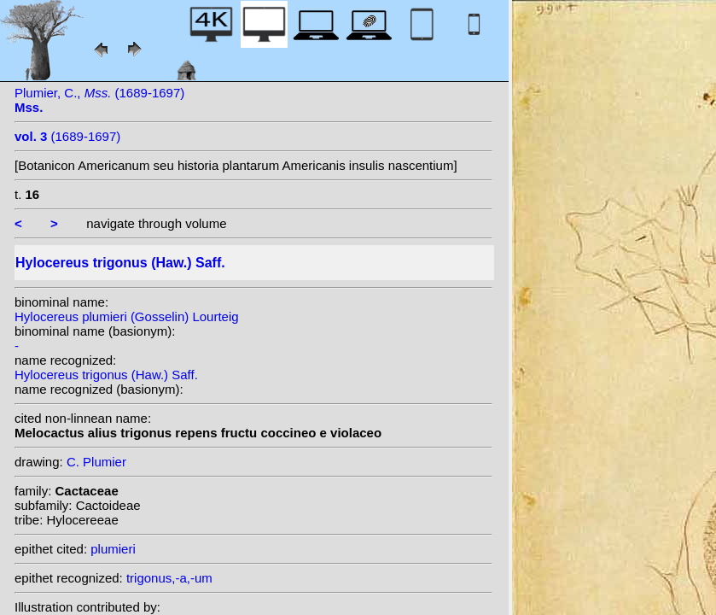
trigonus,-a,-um (169, 578)
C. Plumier (96, 461)
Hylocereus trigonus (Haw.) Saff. (106, 374)
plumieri (113, 549)
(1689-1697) (67, 136)
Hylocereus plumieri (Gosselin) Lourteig (127, 316)
